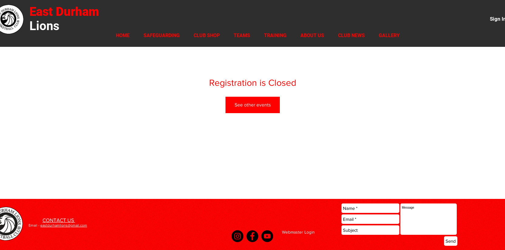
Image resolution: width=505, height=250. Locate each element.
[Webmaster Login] (298, 232)
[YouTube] (267, 236)
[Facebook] (252, 236)
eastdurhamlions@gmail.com (63, 225)
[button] (207, 35)
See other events (253, 104)
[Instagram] (237, 236)
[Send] (450, 241)
